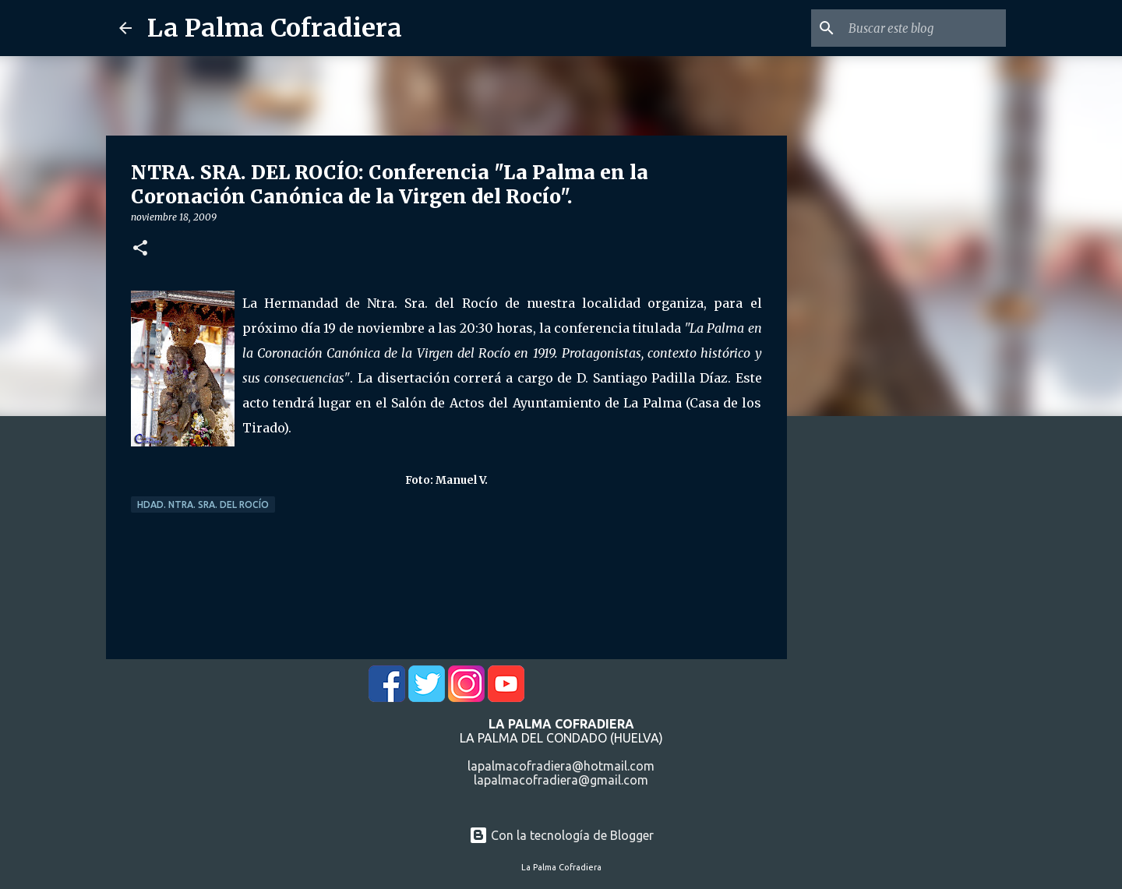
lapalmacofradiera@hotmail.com (561, 766)
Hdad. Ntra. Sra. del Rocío (203, 504)
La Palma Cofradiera (274, 28)
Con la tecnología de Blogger (561, 835)
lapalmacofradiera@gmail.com (561, 780)
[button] (140, 248)
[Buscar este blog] (924, 28)
